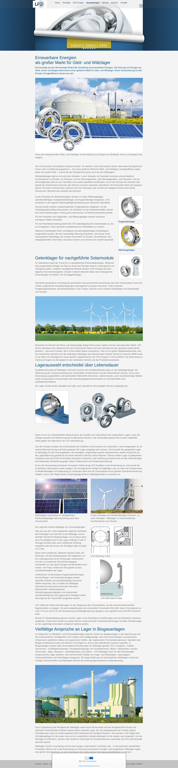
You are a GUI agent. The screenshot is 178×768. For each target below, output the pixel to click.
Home (57, 3)
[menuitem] (57, 2)
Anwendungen (93, 3)
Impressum (96, 766)
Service (105, 3)
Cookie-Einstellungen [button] (87, 761)
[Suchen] (141, 6)
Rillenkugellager (127, 250)
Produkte (66, 3)
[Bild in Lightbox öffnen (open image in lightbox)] (89, 115)
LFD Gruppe (78, 3)
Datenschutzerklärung (85, 766)
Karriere (114, 3)
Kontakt (124, 3)
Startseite (38, 764)
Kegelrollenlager (127, 221)
